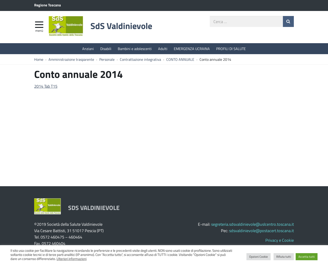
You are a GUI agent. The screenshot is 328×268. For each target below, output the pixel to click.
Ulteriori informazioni (71, 258)
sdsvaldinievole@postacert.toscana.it (261, 230)
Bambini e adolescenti (135, 48)
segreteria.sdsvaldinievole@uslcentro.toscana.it (252, 224)
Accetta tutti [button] (306, 257)
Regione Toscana (47, 5)
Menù (39, 30)
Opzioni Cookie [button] (258, 257)
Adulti (162, 48)
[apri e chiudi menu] (39, 24)
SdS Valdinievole (121, 25)
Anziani (88, 48)
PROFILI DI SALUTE (231, 48)
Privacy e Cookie (279, 240)
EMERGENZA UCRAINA (192, 48)
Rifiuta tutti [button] (283, 257)
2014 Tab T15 (45, 86)
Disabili (105, 48)
